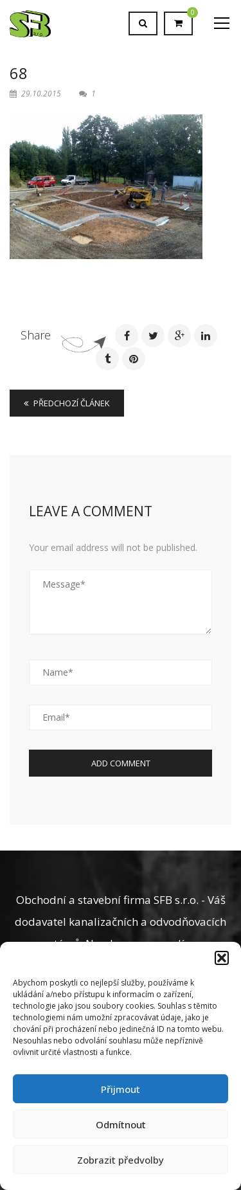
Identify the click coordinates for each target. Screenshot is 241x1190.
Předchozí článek (67, 403)
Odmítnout (121, 1124)
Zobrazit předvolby (120, 1159)
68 (19, 73)
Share (36, 335)
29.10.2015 (36, 93)
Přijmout (120, 1089)
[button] (221, 957)
